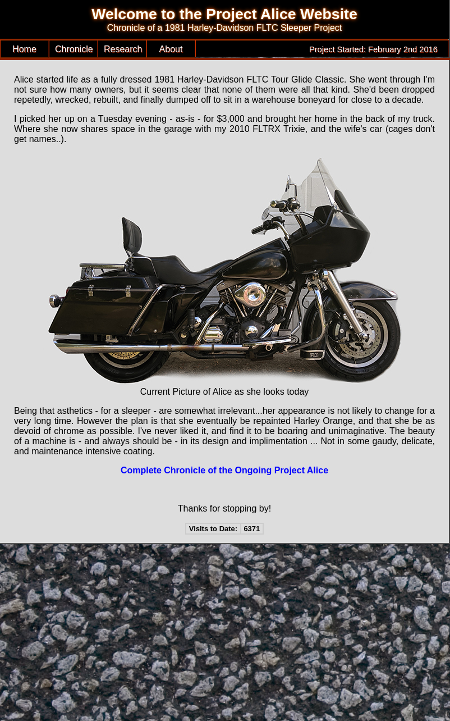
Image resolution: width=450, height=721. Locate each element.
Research (123, 49)
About (171, 49)
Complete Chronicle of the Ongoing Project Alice (224, 470)
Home (24, 49)
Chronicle (74, 49)
